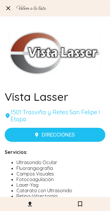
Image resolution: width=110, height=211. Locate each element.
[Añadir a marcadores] (80, 204)
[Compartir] (30, 204)
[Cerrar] (8, 8)
